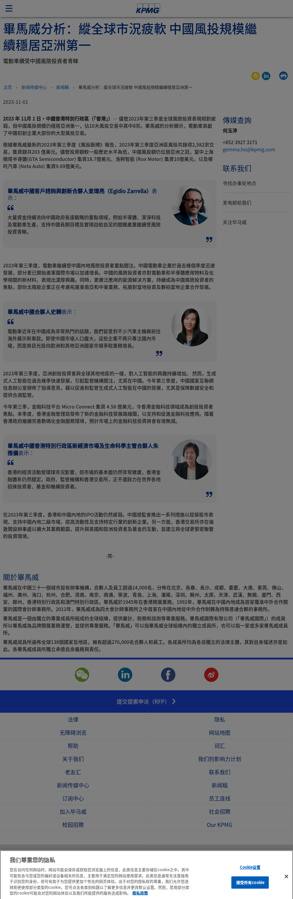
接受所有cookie (250, 889)
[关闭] (286, 883)
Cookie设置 (250, 874)
